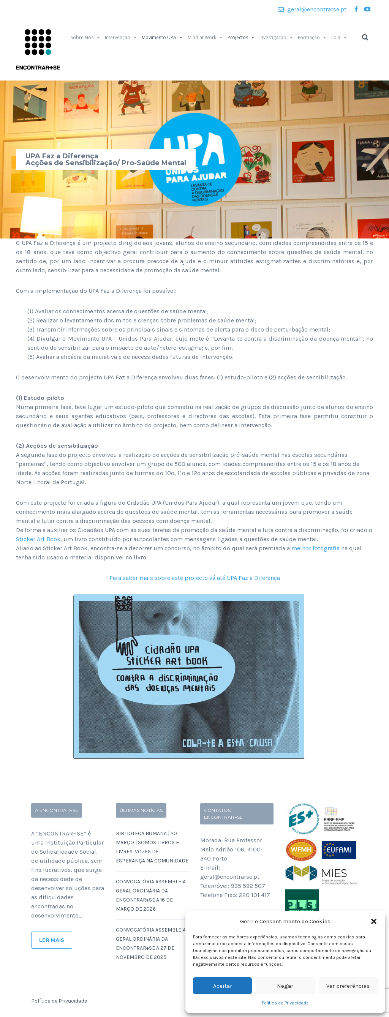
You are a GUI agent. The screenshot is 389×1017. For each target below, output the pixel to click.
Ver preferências (348, 985)
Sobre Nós (85, 37)
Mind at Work (205, 37)
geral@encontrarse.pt (312, 9)
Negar (285, 985)
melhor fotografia (315, 548)
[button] (374, 921)
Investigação (276, 37)
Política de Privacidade (285, 1003)
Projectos (241, 37)
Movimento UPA (162, 37)
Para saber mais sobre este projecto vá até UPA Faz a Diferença (194, 577)
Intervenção (121, 37)
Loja (339, 37)
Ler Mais (51, 940)
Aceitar (222, 985)
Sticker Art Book (38, 539)
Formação (312, 37)
